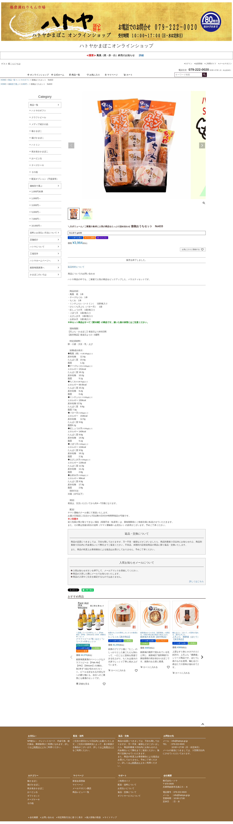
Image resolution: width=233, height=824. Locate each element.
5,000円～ (36, 212)
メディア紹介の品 (40, 124)
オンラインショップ (38, 75)
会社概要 (167, 775)
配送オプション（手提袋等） (45, 179)
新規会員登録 (79, 781)
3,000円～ (25, 84)
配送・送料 (78, 736)
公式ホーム (57, 75)
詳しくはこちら (196, 581)
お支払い (32, 736)
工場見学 (34, 253)
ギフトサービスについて (129, 796)
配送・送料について (127, 784)
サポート (122, 775)
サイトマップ (110, 817)
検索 (204, 75)
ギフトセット (33, 796)
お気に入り (93, 75)
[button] (71, 657)
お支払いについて (126, 788)
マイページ (111, 75)
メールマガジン (225, 64)
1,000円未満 (37, 191)
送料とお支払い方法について (43, 232)
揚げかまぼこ (38, 138)
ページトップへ (202, 724)
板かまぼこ (37, 131)
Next (202, 145)
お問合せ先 (168, 736)
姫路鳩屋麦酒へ (37, 267)
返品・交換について (127, 792)
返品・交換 (123, 736)
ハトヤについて (37, 246)
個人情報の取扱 (93, 817)
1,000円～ (36, 198)
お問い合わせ (48, 817)
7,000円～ (36, 219)
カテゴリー (33, 775)
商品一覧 (74, 75)
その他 (35, 172)
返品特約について (76, 267)
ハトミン (36, 145)
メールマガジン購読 (82, 788)
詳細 (141, 55)
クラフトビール (39, 117)
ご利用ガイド (211, 64)
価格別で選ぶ (13, 84)
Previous (71, 145)
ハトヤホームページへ (40, 260)
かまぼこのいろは (38, 274)
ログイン (188, 64)
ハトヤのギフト (23, 80)
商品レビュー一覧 (81, 792)
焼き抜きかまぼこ (40, 151)
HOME (3, 80)
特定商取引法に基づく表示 (70, 817)
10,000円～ (37, 225)
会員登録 (198, 64)
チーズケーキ (38, 165)
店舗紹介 (34, 239)
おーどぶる (37, 158)
